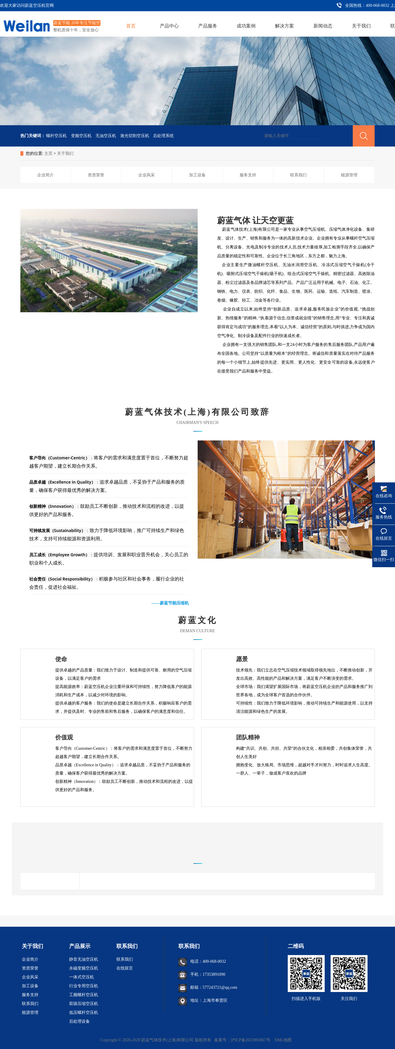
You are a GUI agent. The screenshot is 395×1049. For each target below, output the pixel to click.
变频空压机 (81, 136)
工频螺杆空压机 (83, 995)
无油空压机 (105, 136)
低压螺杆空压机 (83, 1012)
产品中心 (169, 25)
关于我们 (361, 25)
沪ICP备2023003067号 (251, 1040)
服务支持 (30, 995)
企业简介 (30, 959)
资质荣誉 (30, 968)
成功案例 (246, 25)
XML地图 (283, 1040)
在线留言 (124, 968)
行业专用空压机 (83, 986)
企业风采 (30, 977)
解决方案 (284, 25)
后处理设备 (79, 1021)
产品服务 (207, 25)
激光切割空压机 (134, 136)
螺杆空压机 (56, 136)
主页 (48, 153)
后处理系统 (163, 136)
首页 (131, 25)
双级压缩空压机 (83, 1003)
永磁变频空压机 (83, 968)
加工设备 (30, 986)
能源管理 (30, 1012)
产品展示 (79, 946)
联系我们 (30, 1003)
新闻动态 (322, 25)
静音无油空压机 (83, 959)
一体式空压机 (81, 977)
